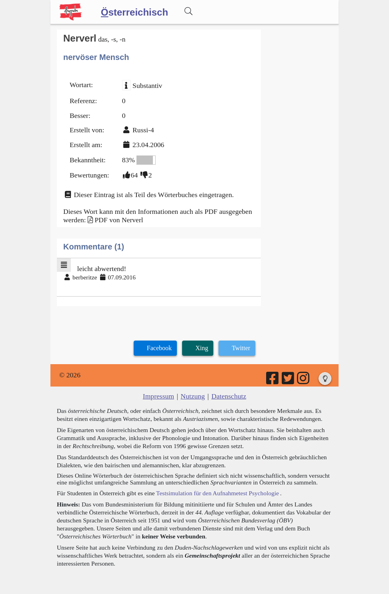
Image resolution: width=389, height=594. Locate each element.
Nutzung (192, 396)
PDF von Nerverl (118, 220)
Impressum (158, 396)
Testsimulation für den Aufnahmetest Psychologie (217, 493)
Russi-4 (143, 130)
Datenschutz (228, 396)
